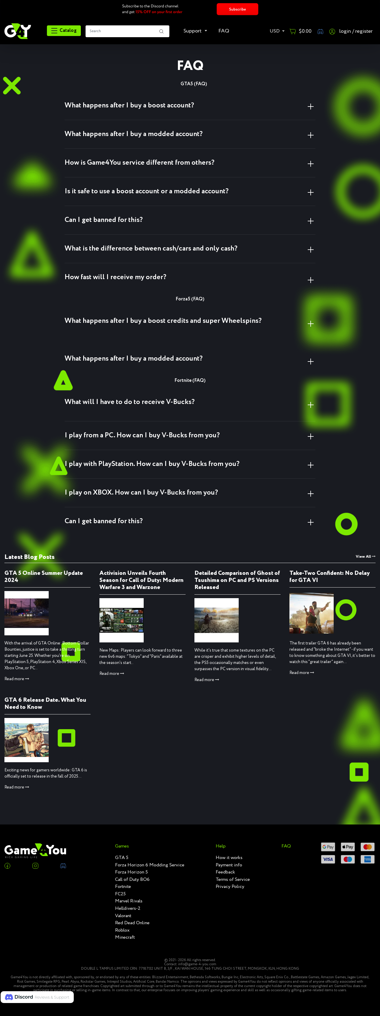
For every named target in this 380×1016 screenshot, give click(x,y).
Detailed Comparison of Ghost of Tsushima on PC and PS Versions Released (237, 580)
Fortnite (123, 887)
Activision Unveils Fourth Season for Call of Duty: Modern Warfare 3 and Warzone (141, 580)
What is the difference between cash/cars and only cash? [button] (151, 248)
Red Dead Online (132, 923)
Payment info (229, 865)
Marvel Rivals (128, 901)
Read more (16, 679)
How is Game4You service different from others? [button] (139, 163)
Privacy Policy (230, 887)
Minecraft (125, 937)
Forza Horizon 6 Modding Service (149, 865)
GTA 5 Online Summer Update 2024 (43, 577)
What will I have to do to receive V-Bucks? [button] (130, 402)
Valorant (123, 916)
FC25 (120, 894)
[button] (37, 997)
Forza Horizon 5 (131, 872)
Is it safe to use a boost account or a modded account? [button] (147, 191)
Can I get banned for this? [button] (104, 220)
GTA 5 (121, 858)
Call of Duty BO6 (132, 880)
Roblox (122, 930)
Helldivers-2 (127, 909)
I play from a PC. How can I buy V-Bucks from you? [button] (142, 435)
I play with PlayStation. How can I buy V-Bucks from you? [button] (152, 464)
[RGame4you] (17, 30)
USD (275, 31)
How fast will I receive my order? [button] (115, 277)
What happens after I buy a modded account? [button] (134, 134)
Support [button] (193, 31)
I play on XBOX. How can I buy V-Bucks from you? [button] (141, 492)
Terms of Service (233, 880)
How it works (229, 858)
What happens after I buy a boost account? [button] (129, 105)
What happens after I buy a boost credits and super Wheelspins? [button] (163, 321)
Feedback (225, 872)
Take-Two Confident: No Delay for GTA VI (329, 577)
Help (221, 846)
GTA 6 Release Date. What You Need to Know (45, 703)
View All (366, 556)
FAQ (223, 31)
